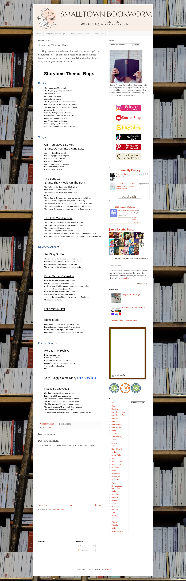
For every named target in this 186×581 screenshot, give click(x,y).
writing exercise (117, 531)
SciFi (113, 513)
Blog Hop (114, 409)
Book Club (115, 421)
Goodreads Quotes (142, 283)
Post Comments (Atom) (56, 510)
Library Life (115, 477)
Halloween (115, 467)
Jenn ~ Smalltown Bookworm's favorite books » (131, 258)
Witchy (114, 522)
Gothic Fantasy (116, 461)
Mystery (114, 483)
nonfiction (115, 491)
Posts (80, 546)
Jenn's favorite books (121, 229)
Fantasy (114, 443)
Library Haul (116, 474)
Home (38, 33)
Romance (114, 510)
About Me (99, 33)
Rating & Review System (79, 33)
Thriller (114, 519)
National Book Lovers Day (116, 487)
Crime (113, 440)
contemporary (116, 437)
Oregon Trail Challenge (131, 294)
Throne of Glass (121, 174)
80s (112, 403)
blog (113, 406)
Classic (114, 434)
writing (114, 528)
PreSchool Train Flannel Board (133, 307)
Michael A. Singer (122, 188)
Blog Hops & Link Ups (55, 33)
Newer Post (43, 505)
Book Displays (116, 424)
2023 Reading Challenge (125, 207)
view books (137, 222)
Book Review (116, 427)
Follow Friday (116, 455)
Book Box (114, 418)
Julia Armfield (124, 278)
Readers (114, 506)
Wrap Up (114, 525)
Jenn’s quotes (116, 265)
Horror (113, 471)
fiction (113, 446)
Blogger (106, 569)
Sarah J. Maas (120, 176)
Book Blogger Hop (118, 412)
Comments (83, 550)
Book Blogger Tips (118, 415)
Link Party (115, 480)
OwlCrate (115, 494)
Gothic (113, 458)
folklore (114, 452)
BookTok (114, 430)
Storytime (48, 427)
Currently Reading (129, 170)
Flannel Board (116, 449)
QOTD (113, 503)
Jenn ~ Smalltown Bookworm (127, 210)
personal (114, 497)
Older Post (97, 505)
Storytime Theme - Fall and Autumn (124, 321)
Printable (114, 500)
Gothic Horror (116, 464)
